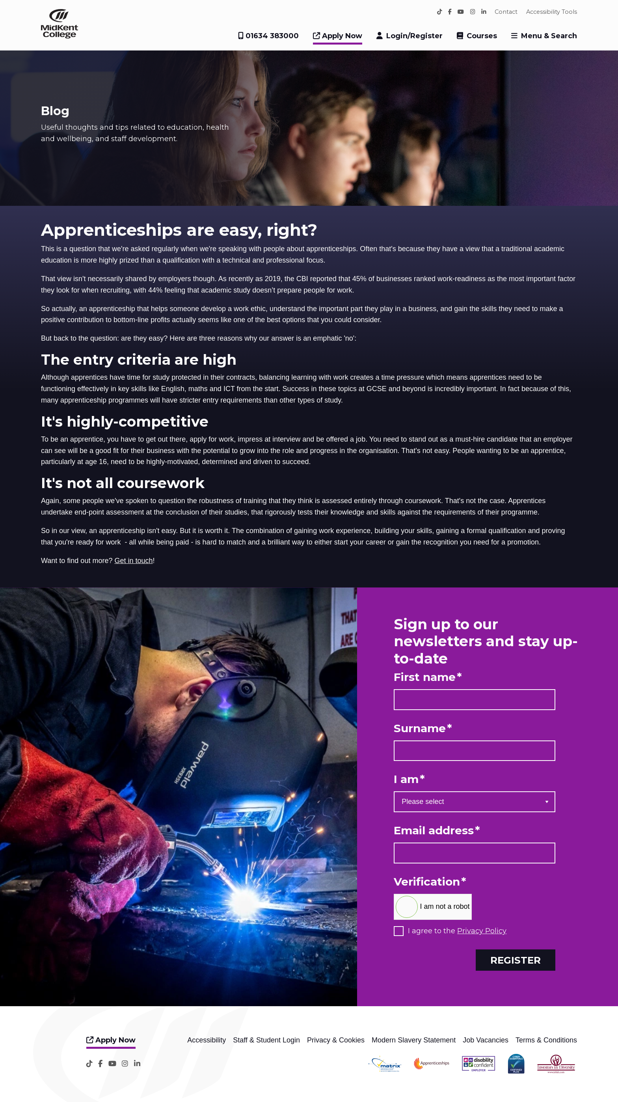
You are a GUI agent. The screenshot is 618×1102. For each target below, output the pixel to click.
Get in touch (133, 561)
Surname (423, 728)
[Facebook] (450, 12)
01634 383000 (268, 36)
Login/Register (414, 35)
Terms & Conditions (546, 1040)
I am (409, 779)
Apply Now (337, 36)
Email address (437, 830)
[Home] (59, 36)
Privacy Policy (481, 931)
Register (515, 960)
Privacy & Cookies (336, 1040)
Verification (430, 881)
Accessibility (206, 1040)
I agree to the (457, 931)
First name (428, 677)
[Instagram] (472, 12)
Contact (506, 12)
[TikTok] (439, 12)
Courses (482, 35)
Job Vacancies (485, 1040)
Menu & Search (549, 35)
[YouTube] (461, 12)
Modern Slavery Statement (414, 1040)
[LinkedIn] (483, 12)
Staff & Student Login (266, 1040)
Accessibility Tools (551, 12)
